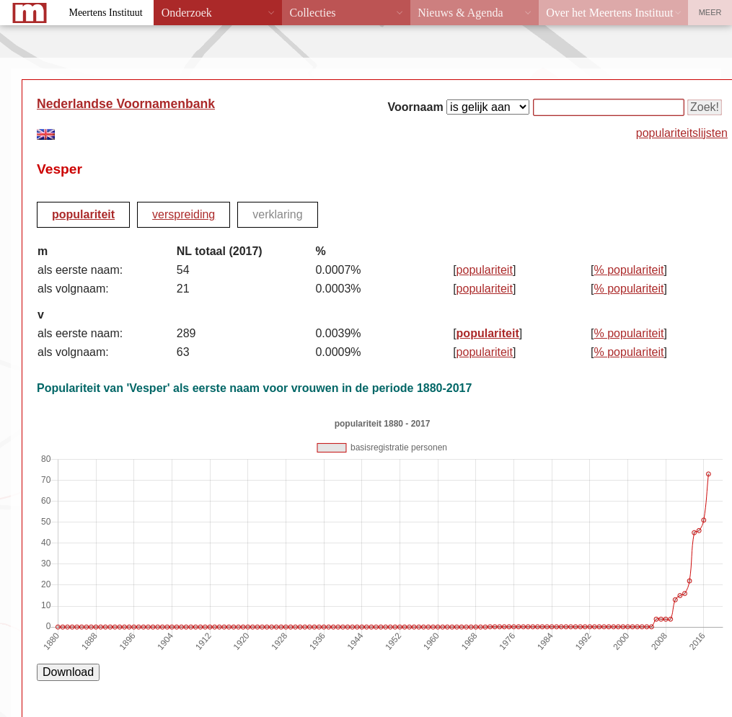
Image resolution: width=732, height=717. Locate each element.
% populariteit (629, 270)
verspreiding (183, 214)
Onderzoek (187, 12)
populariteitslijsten (682, 133)
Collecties (312, 12)
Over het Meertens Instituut (609, 12)
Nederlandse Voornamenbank (126, 104)
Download (68, 672)
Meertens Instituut (105, 12)
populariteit (83, 214)
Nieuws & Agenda (460, 12)
